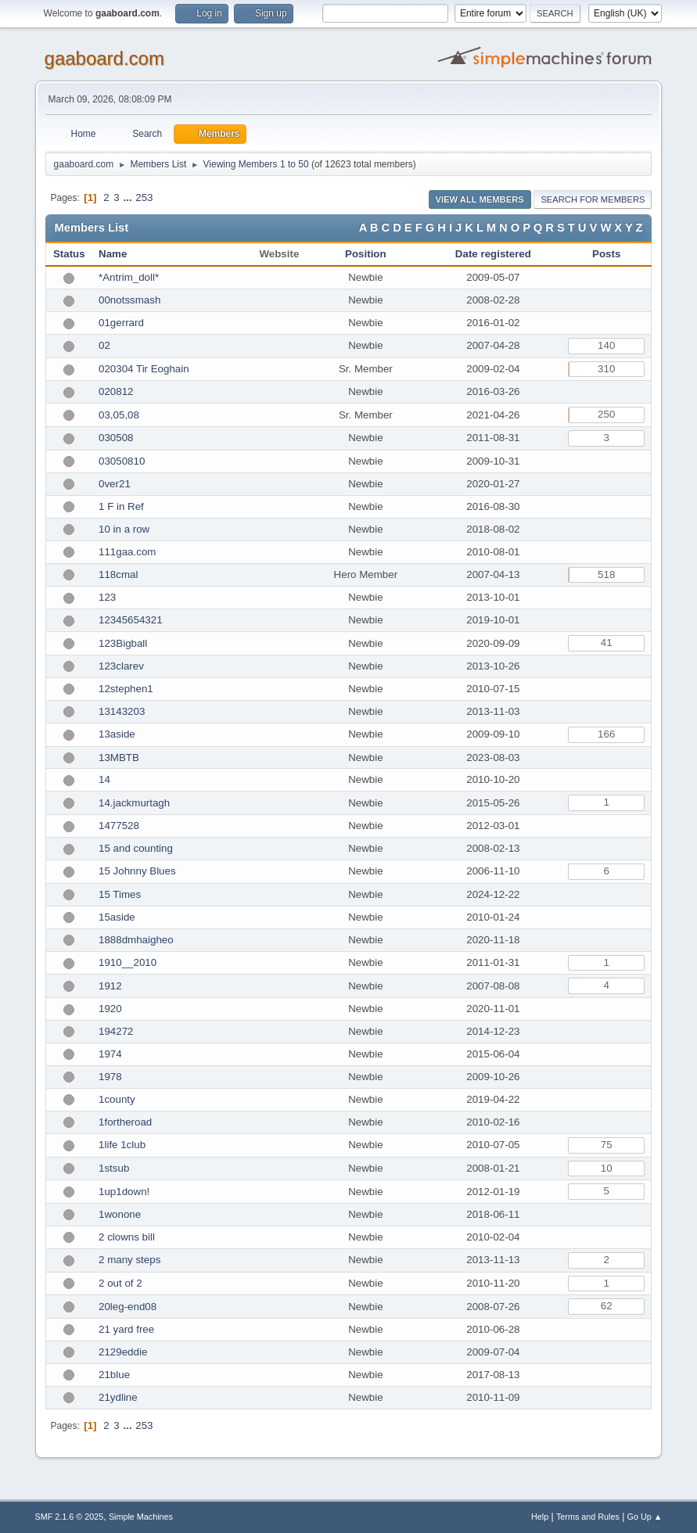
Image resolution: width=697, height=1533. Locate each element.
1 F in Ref (121, 506)
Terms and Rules (588, 1516)
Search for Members (593, 199)
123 (107, 597)
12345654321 (131, 620)
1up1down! (124, 1191)
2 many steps (129, 1260)
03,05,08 (119, 415)
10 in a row (124, 529)
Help (539, 1516)
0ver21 (115, 484)
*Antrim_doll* (129, 277)
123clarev (121, 666)
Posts (606, 254)
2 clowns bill (127, 1237)
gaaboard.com (104, 58)
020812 (116, 391)
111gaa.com (127, 552)
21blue (114, 1374)
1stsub (114, 1168)
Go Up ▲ (645, 1516)
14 (104, 779)
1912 (110, 986)
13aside (117, 734)
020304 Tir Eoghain (144, 369)
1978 (110, 1076)
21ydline (118, 1397)
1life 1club (122, 1145)
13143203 (122, 711)
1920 (110, 1008)
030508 (116, 437)
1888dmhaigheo (136, 940)
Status (69, 254)
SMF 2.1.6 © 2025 (69, 1516)
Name (113, 254)
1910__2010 (127, 962)
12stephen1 (126, 689)
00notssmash (129, 300)
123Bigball (123, 643)
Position (365, 254)
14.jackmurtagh (134, 803)
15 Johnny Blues (137, 871)
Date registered (493, 254)
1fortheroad (125, 1122)
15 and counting (136, 848)
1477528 (119, 825)
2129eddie (123, 1352)
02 (104, 345)
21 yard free (126, 1329)
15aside (117, 917)
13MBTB (119, 757)
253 (144, 197)
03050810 (122, 461)
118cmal (118, 574)
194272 (116, 1031)
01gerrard (121, 322)
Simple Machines (141, 1516)
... (129, 197)
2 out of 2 (120, 1283)
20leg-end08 (127, 1306)
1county (117, 1099)
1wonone (120, 1214)
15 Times (120, 894)
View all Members (480, 199)
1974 (110, 1054)
